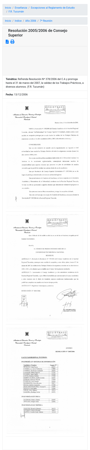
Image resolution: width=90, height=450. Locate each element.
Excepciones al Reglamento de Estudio (53, 7)
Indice (18, 20)
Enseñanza (21, 7)
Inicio (8, 7)
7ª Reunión (46, 20)
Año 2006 (30, 20)
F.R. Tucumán (16, 11)
